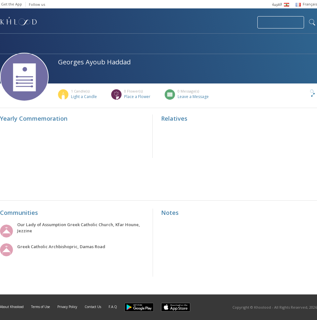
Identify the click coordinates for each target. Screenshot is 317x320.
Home (6, 41)
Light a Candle (84, 96)
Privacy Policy (67, 306)
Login (241, 22)
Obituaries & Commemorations (65, 41)
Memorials (178, 41)
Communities (132, 41)
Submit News (209, 22)
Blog (268, 41)
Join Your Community (281, 22)
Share (301, 93)
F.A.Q (113, 306)
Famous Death (226, 41)
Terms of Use (40, 306)
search (312, 22)
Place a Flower (137, 96)
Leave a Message (193, 96)
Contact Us (93, 306)
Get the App (11, 4)
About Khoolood (12, 306)
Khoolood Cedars (28, 47)
